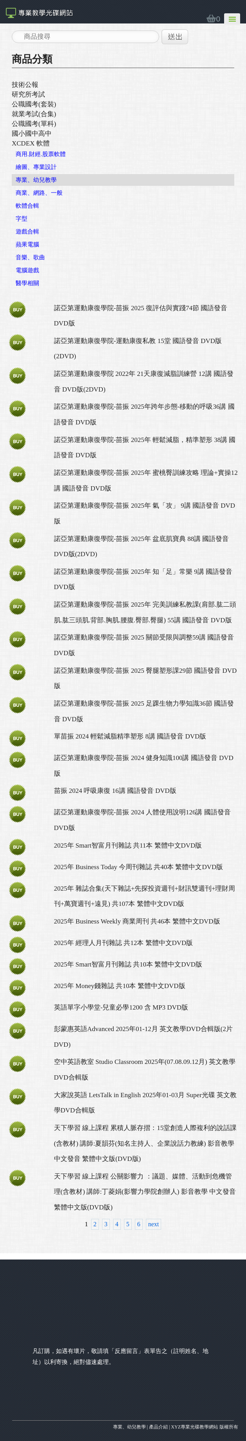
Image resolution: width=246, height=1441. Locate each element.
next (153, 1224)
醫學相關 (27, 283)
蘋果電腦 (27, 244)
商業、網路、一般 (39, 193)
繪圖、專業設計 (36, 167)
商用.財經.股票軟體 (41, 154)
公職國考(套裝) (34, 104)
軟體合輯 (27, 206)
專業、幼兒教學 (36, 180)
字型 (21, 219)
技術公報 (25, 84)
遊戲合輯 (27, 231)
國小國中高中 (32, 133)
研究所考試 (28, 94)
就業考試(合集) (34, 114)
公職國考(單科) (34, 124)
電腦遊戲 (27, 270)
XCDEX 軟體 (31, 143)
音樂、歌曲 (30, 257)
